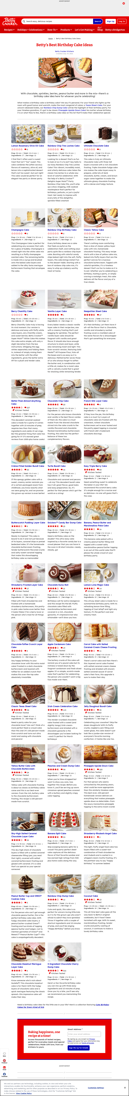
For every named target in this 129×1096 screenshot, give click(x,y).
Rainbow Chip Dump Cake (55, 108)
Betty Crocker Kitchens (64, 51)
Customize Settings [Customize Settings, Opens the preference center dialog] (96, 1088)
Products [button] (65, 29)
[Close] (125, 1087)
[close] (123, 3)
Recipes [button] (8, 29)
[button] (4, 55)
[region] (64, 1088)
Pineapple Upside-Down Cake (72, 110)
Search (98, 21)
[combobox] (57, 21)
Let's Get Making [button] (84, 29)
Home (50, 38)
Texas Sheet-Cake (94, 105)
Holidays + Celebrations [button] (30, 29)
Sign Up (110, 21)
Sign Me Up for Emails (78, 1048)
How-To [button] (51, 29)
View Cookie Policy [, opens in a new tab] (24, 1093)
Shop (100, 29)
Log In (122, 21)
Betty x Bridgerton (115, 29)
